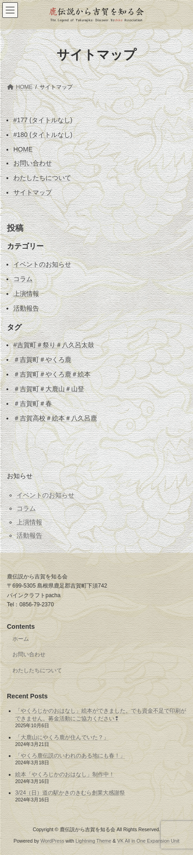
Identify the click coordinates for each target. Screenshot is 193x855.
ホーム (20, 638)
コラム (23, 279)
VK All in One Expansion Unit (148, 841)
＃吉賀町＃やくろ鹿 (42, 359)
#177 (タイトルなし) (42, 120)
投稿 (15, 228)
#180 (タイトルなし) (42, 134)
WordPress (52, 841)
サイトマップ (32, 192)
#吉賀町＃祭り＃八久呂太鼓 (53, 345)
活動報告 (26, 308)
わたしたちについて (42, 177)
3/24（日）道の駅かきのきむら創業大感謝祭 (70, 793)
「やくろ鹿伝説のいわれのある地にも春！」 (70, 755)
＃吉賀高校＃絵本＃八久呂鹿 (55, 418)
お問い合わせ (32, 163)
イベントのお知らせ (42, 264)
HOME (23, 149)
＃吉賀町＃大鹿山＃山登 (48, 388)
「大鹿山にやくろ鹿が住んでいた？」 (62, 737)
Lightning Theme (93, 841)
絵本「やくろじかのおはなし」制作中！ (64, 774)
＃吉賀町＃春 (32, 403)
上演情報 (26, 293)
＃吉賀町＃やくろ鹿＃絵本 (52, 374)
